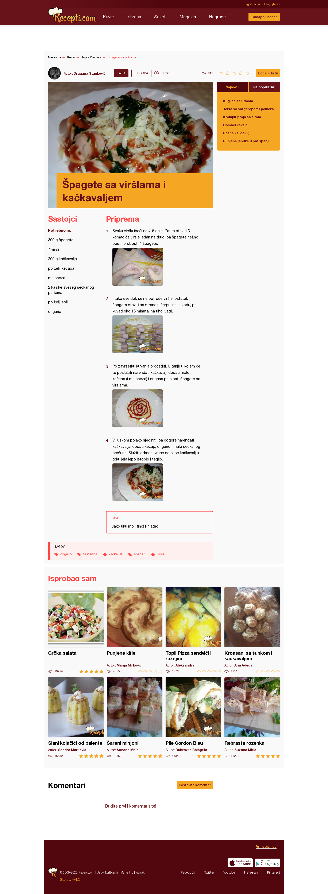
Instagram (251, 872)
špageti (139, 554)
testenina (90, 554)
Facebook (188, 872)
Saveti (160, 16)
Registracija (252, 4)
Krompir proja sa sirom (242, 117)
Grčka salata (76, 630)
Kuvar (108, 16)
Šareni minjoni (134, 717)
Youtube (229, 872)
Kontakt (140, 872)
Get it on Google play (267, 862)
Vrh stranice (266, 846)
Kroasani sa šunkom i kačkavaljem (252, 630)
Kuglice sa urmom (238, 101)
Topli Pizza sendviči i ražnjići (193, 630)
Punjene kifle (134, 630)
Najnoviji (232, 87)
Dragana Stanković (90, 73)
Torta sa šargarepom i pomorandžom (248, 109)
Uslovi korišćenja (107, 872)
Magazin (188, 16)
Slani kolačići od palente (76, 717)
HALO (76, 879)
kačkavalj (116, 554)
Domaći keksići (235, 125)
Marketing (126, 872)
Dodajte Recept (264, 17)
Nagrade (217, 16)
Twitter (209, 872)
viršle (161, 554)
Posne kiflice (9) (236, 133)
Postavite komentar (195, 785)
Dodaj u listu (268, 73)
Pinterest (273, 872)
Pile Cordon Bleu (193, 717)
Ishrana (134, 16)
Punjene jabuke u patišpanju (246, 141)
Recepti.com (72, 15)
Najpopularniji (264, 87)
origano (66, 554)
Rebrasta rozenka (252, 717)
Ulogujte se (272, 4)
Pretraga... (238, 17)
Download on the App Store (240, 862)
